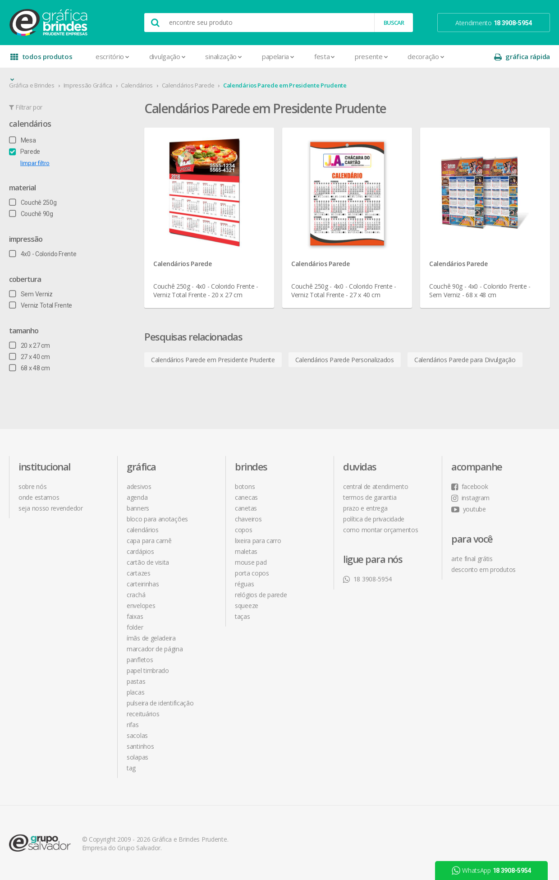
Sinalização (223, 56)
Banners (138, 508)
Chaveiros (248, 519)
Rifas (133, 724)
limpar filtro (35, 163)
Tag (131, 768)
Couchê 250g (32, 202)
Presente (371, 56)
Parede (24, 151)
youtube (468, 509)
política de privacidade (373, 519)
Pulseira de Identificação (160, 703)
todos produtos (41, 60)
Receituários (143, 714)
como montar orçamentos (380, 529)
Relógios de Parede (261, 594)
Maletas (246, 551)
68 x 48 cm (29, 368)
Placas (135, 692)
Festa (324, 56)
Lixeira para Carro (258, 540)
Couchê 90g (31, 213)
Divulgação (167, 56)
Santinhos (140, 746)
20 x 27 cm (29, 345)
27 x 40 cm (29, 356)
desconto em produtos (483, 569)
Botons (245, 486)
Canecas (246, 497)
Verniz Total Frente (40, 305)
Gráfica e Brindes (32, 85)
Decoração (426, 56)
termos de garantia (370, 497)
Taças (242, 616)
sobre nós (32, 486)
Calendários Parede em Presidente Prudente (285, 85)
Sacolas (137, 735)
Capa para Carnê (149, 540)
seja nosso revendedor (50, 508)
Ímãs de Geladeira (151, 638)
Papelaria (278, 56)
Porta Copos (252, 573)
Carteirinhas (143, 584)
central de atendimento (375, 486)
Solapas (137, 757)
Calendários (137, 85)
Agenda (137, 497)
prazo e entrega (365, 508)
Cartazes (139, 573)
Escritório (112, 56)
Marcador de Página (155, 649)
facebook (469, 486)
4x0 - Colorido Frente (42, 254)
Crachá (136, 594)
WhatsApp (491, 870)
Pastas (136, 681)
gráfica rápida (522, 56)
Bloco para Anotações (157, 519)
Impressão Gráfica (88, 85)
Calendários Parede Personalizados (344, 359)
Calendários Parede (188, 85)
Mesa (22, 140)
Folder (135, 627)
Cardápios (140, 551)
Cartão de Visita (148, 562)
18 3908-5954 (367, 579)
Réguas (244, 584)
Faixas (135, 616)
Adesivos (139, 486)
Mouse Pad (250, 562)
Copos (243, 529)
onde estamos (38, 497)
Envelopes (141, 605)
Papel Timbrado (148, 670)
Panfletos (140, 659)
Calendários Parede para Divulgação (465, 359)
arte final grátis (472, 558)
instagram (470, 497)
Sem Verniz (31, 294)
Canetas (246, 508)
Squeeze (246, 605)
